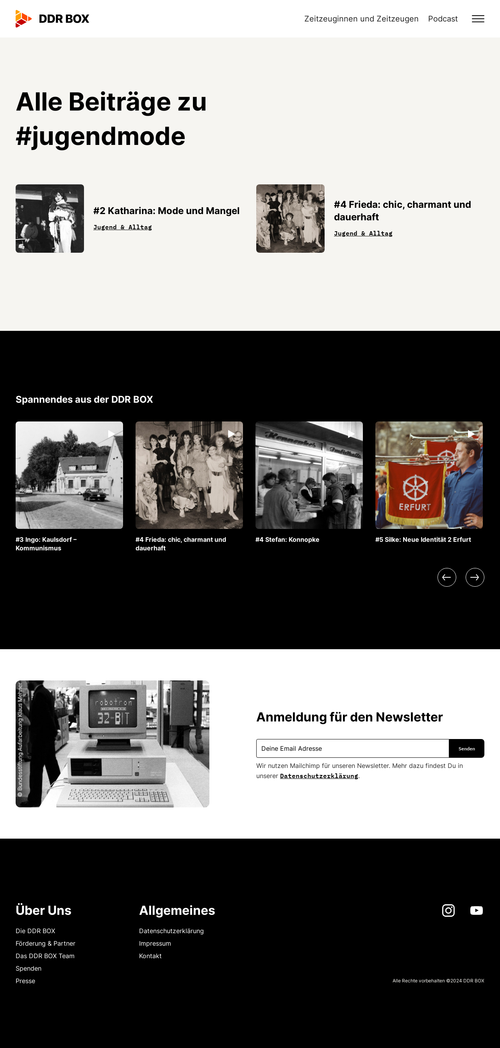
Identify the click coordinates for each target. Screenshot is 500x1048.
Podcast (443, 18)
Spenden (28, 968)
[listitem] (69, 486)
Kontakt (150, 956)
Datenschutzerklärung (319, 775)
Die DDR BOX (35, 931)
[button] (473, 19)
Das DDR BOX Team (45, 956)
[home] (52, 18)
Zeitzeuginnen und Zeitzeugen (361, 18)
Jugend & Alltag (122, 226)
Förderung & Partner (45, 943)
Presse (25, 981)
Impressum (155, 943)
